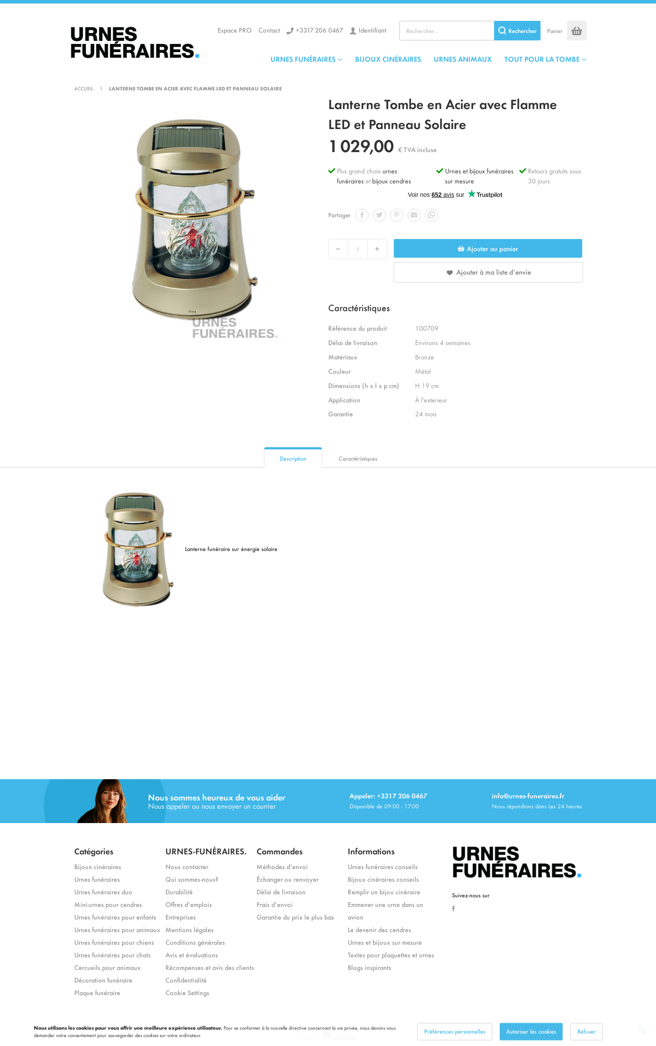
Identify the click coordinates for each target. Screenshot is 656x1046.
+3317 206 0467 (319, 29)
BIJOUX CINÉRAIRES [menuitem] (388, 58)
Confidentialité (186, 979)
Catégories (93, 851)
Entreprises (180, 916)
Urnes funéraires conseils (383, 866)
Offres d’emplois (188, 904)
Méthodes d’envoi (282, 866)
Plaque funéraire (97, 992)
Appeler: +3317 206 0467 (388, 795)
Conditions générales (195, 941)
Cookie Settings (187, 992)
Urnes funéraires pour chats (112, 954)
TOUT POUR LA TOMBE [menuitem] (542, 58)
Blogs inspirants (369, 967)
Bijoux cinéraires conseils (383, 878)
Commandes (280, 851)
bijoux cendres (391, 180)
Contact (269, 29)
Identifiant (372, 29)
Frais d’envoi (275, 904)
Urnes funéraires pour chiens (114, 941)
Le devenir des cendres (379, 929)
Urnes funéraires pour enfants (115, 916)
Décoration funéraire (103, 979)
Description (293, 458)
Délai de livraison (281, 891)
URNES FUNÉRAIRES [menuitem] (303, 58)
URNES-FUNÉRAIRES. (206, 851)
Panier (555, 31)
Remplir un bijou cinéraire (384, 891)
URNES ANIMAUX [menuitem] (463, 58)
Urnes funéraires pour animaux (117, 929)
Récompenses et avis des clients (209, 967)
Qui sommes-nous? (191, 878)
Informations (371, 851)
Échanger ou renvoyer (288, 878)
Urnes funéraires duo (103, 891)
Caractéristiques (358, 458)
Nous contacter (186, 866)
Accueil (83, 88)
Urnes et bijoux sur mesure (385, 941)
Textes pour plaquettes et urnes (391, 954)
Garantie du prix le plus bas (295, 916)
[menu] (428, 58)
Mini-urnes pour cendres (108, 904)
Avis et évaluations (191, 954)
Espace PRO (235, 29)
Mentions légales (189, 929)
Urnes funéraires (97, 878)
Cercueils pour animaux (107, 967)
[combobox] (470, 30)
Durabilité (179, 891)
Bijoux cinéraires (97, 866)
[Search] (517, 30)
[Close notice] (645, 1038)
